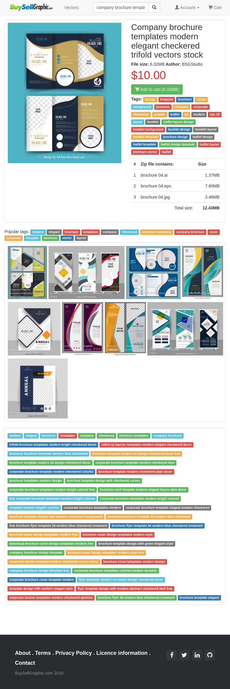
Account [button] (187, 7)
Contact (25, 663)
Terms (43, 653)
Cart (215, 7)
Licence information (122, 653)
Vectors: (71, 7)
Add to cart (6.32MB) (157, 89)
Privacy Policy (73, 653)
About (23, 653)
